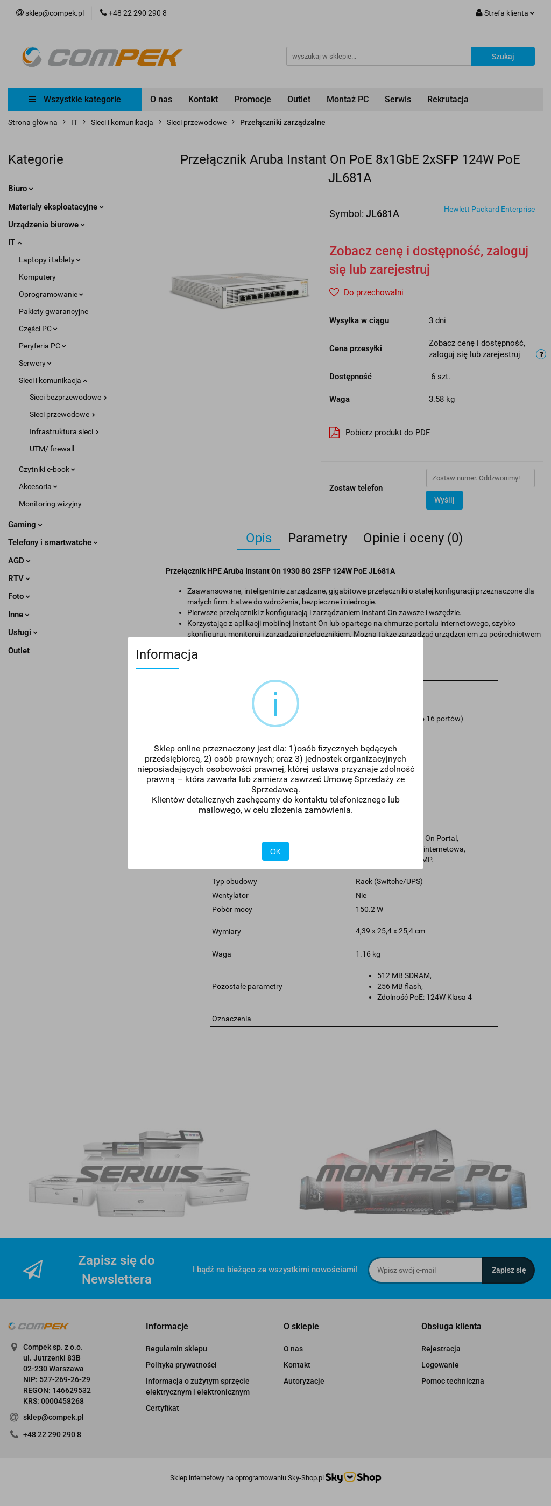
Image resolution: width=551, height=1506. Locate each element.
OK (275, 851)
